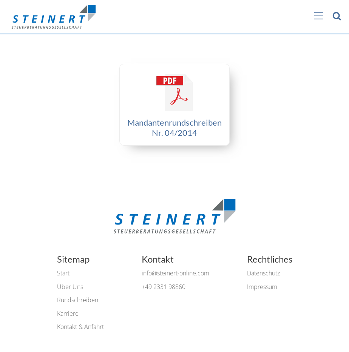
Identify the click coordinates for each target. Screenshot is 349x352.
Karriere (68, 313)
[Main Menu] (319, 16)
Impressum (262, 287)
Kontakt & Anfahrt (80, 327)
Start (63, 273)
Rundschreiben (77, 300)
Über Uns (70, 287)
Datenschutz (263, 273)
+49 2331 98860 (163, 287)
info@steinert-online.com (175, 273)
